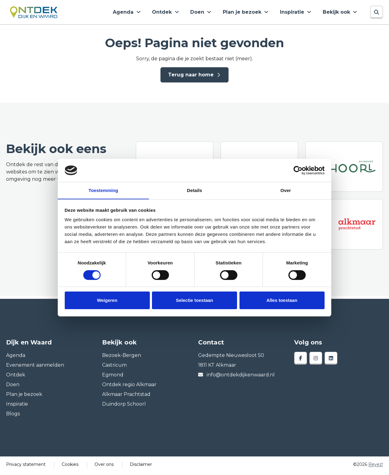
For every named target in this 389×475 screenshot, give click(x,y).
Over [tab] (286, 190)
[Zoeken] (376, 13)
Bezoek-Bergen (121, 358)
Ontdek (178, 13)
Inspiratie (298, 13)
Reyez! (375, 467)
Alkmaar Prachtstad (126, 397)
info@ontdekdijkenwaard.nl (236, 377)
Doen (210, 13)
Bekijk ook (339, 13)
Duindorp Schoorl (124, 406)
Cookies (70, 467)
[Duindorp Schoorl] (344, 169)
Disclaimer (141, 467)
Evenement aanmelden (35, 367)
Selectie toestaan (194, 300)
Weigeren (107, 300)
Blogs (13, 416)
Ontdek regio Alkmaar (129, 387)
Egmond (112, 377)
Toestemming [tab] (103, 190)
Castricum (114, 367)
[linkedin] (331, 360)
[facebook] (300, 360)
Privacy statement (26, 467)
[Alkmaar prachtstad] (344, 226)
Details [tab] (194, 190)
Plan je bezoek (251, 13)
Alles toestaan (282, 300)
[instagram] (315, 360)
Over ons (104, 467)
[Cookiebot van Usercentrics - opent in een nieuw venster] (298, 170)
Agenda (142, 13)
